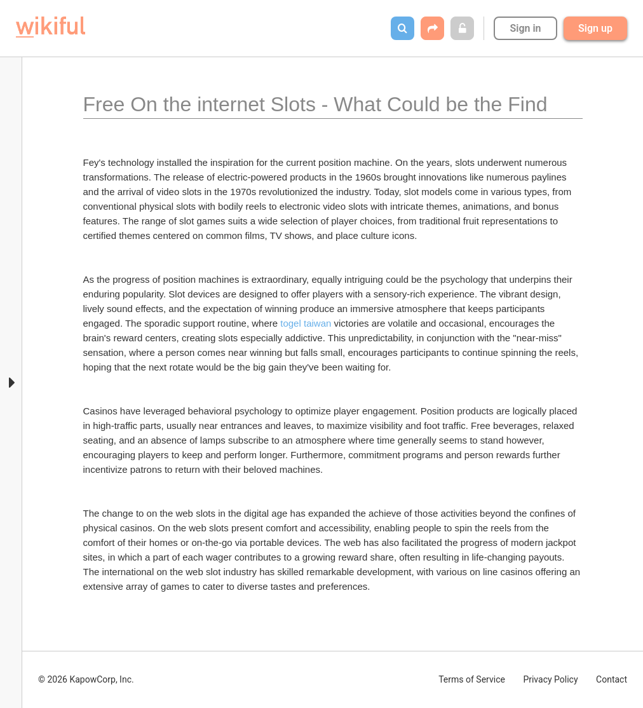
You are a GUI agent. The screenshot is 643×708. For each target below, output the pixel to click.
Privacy (550, 679)
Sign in (525, 28)
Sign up (595, 28)
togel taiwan (305, 323)
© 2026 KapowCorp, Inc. (86, 679)
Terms (471, 679)
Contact (611, 679)
